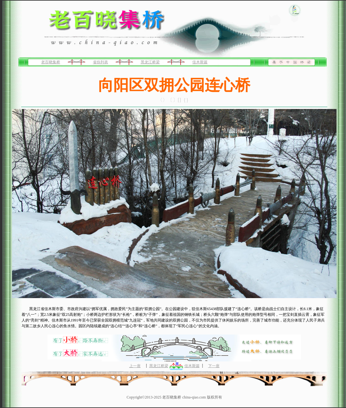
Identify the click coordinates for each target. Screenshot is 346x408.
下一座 (214, 366)
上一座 (135, 366)
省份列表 (100, 62)
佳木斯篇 (200, 62)
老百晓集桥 (50, 62)
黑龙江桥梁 (150, 62)
